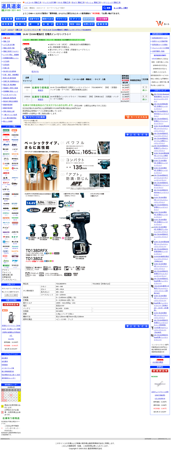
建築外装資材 (7, 108)
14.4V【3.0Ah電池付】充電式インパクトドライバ (161, 214)
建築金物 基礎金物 (9, 98)
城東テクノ (6, 262)
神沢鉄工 (15, 160)
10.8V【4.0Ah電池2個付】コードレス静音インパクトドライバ (161, 155)
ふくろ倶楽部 (6, 196)
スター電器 (15, 215)
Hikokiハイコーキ (6, 132)
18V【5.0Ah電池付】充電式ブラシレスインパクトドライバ (161, 273)
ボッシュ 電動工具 (93, 2)
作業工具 (5, 68)
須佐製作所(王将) (6, 179)
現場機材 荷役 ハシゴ (10, 91)
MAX (15, 132)
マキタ (6, 137)
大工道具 (5, 61)
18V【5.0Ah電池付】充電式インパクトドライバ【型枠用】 (161, 322)
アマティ (11, 270)
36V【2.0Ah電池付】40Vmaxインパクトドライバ (161, 192)
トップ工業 (6, 170)
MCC (6, 175)
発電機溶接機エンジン (10, 58)
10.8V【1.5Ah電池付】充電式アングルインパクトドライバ (161, 229)
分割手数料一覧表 (157, 51)
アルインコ (6, 224)
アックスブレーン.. (11, 280)
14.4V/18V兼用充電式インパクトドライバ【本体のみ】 (161, 259)
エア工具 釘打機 (8, 45)
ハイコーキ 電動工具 (33, 2)
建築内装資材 (7, 105)
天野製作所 (11, 277)
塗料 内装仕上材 (8, 111)
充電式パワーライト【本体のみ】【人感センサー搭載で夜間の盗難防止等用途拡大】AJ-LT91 (11, 332)
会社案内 (5, 361)
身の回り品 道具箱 (9, 71)
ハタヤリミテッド (6, 219)
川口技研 (6, 248)
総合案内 (5, 358)
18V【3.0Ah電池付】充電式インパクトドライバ (161, 207)
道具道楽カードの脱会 (159, 44)
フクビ (15, 262)
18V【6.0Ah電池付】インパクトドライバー (161, 236)
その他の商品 (157, 362)
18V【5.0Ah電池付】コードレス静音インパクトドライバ (161, 141)
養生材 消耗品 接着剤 (10, 101)
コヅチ (15, 196)
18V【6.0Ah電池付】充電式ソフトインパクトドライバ (161, 121)
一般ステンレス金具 (9, 115)
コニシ (6, 258)
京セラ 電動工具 (78, 2)
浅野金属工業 (15, 248)
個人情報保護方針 (8, 371)
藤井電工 (6, 200)
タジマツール (6, 205)
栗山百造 (15, 243)
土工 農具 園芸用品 (9, 118)
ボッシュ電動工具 (6, 141)
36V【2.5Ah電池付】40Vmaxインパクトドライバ (161, 113)
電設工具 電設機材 (9, 85)
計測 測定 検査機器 (10, 75)
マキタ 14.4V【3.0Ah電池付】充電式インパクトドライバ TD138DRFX (66, 30)
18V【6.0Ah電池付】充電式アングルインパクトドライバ (161, 148)
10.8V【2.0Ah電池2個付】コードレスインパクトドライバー (161, 244)
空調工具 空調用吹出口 (10, 81)
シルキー (15, 185)
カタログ (10, 30)
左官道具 (5, 65)
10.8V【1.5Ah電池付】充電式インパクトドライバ (161, 163)
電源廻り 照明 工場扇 (10, 88)
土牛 (15, 179)
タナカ (6, 239)
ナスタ (15, 253)
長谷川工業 (15, 224)
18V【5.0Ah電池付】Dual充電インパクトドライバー (161, 281)
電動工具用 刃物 (8, 48)
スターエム (6, 160)
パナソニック (15, 141)
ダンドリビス (15, 258)
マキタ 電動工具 (63, 2)
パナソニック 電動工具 (111, 2)
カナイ (15, 239)
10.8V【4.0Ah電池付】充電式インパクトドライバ (161, 170)
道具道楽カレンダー (9, 378)
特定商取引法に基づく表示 (11, 375)
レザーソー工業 (6, 191)
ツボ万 (15, 151)
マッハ (6, 146)
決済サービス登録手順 (159, 41)
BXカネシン (6, 243)
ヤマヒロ (15, 267)
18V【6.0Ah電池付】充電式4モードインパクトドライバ (161, 185)
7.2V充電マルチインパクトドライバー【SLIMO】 (161, 330)
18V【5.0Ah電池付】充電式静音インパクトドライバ (161, 251)
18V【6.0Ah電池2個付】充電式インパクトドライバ (161, 106)
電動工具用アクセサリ (10, 51)
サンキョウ (6, 234)
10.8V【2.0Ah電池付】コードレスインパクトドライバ (161, 266)
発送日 (40, 89)
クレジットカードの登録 (160, 48)
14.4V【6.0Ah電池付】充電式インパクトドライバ (161, 222)
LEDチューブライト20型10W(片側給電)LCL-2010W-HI (160, 395)
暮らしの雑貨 (7, 121)
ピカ (6, 229)
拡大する (35, 70)
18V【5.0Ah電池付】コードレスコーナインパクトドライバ (161, 177)
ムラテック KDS (6, 210)
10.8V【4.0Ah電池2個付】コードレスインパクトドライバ (161, 128)
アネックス (15, 146)
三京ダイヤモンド (6, 156)
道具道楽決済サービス (159, 38)
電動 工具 (6, 41)
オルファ (15, 210)
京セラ (15, 137)
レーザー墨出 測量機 (10, 55)
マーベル (15, 170)
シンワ (15, 205)
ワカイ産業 (6, 267)
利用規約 (5, 365)
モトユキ (6, 151)
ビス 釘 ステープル (9, 95)
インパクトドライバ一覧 (32, 30)
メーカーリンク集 (8, 368)
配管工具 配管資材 (9, 78)
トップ (3, 30)
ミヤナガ (15, 156)
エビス (6, 215)
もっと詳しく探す (121, 8)
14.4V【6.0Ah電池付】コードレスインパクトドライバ (161, 200)
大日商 (6, 165)
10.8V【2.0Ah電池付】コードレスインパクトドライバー (161, 298)
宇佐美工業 (6, 253)
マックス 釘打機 (49, 2)
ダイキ (15, 234)
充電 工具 (18, 30)
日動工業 (15, 219)
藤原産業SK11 (15, 165)
